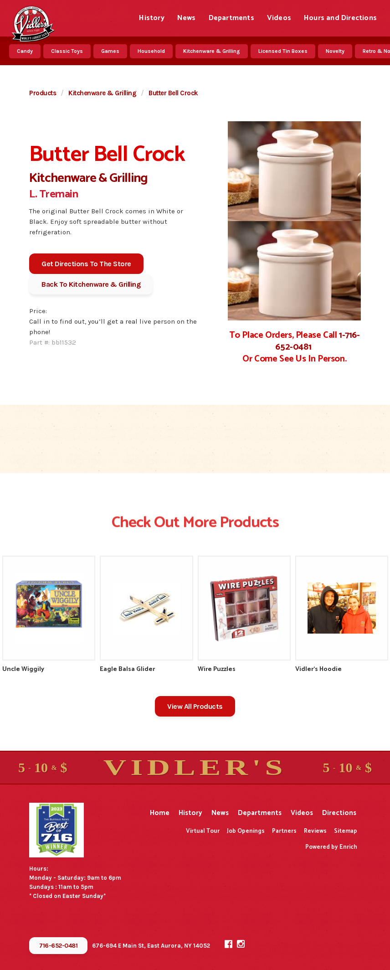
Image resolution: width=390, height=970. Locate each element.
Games (110, 51)
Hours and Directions (340, 18)
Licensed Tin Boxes (283, 51)
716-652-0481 (58, 945)
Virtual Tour (203, 831)
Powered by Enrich (331, 847)
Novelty (335, 51)
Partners (284, 831)
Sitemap (345, 831)
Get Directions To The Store (86, 263)
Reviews (315, 831)
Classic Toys (67, 51)
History (151, 18)
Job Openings (246, 831)
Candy (25, 51)
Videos (279, 18)
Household (151, 51)
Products (42, 93)
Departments (231, 18)
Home (159, 813)
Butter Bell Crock (173, 93)
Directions (339, 813)
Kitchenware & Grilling (211, 51)
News (186, 18)
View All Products (195, 706)
